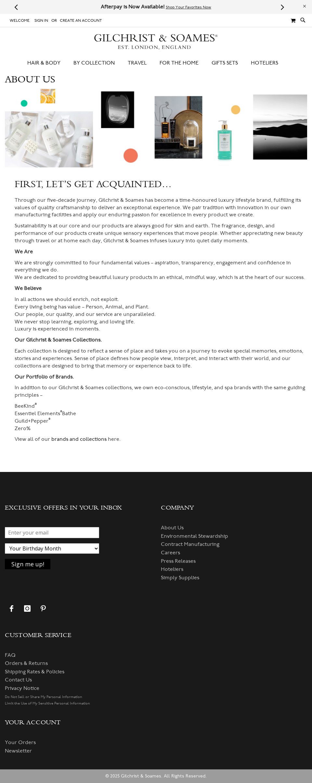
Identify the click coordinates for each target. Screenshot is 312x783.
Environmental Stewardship (194, 536)
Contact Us (18, 680)
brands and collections (79, 439)
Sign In (41, 20)
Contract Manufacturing (190, 544)
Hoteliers (172, 569)
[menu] (156, 63)
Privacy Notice (22, 688)
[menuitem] (47, 63)
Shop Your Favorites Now (188, 7)
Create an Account (81, 20)
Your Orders (20, 742)
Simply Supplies (180, 577)
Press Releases (178, 561)
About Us (172, 527)
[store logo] (156, 42)
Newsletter (18, 751)
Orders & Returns (26, 663)
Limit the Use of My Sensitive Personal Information (47, 703)
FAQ (10, 655)
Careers (170, 552)
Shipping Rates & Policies (34, 672)
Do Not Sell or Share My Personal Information (43, 697)
